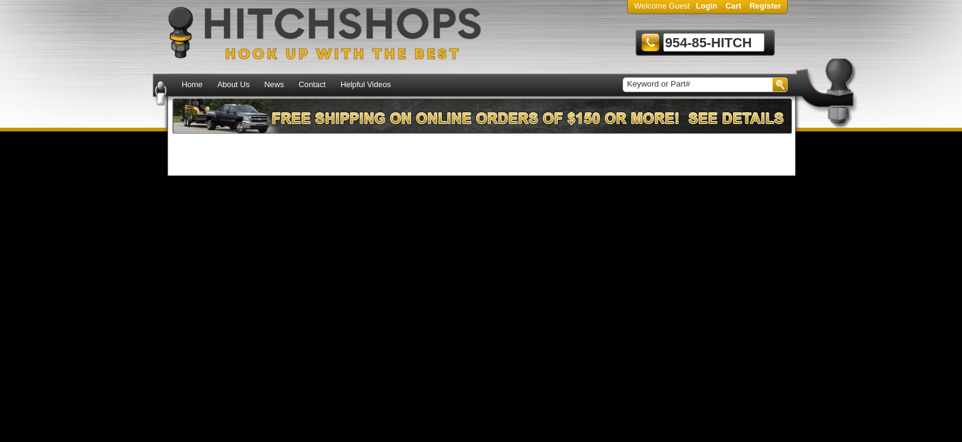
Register (765, 5)
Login (706, 5)
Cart (734, 5)
